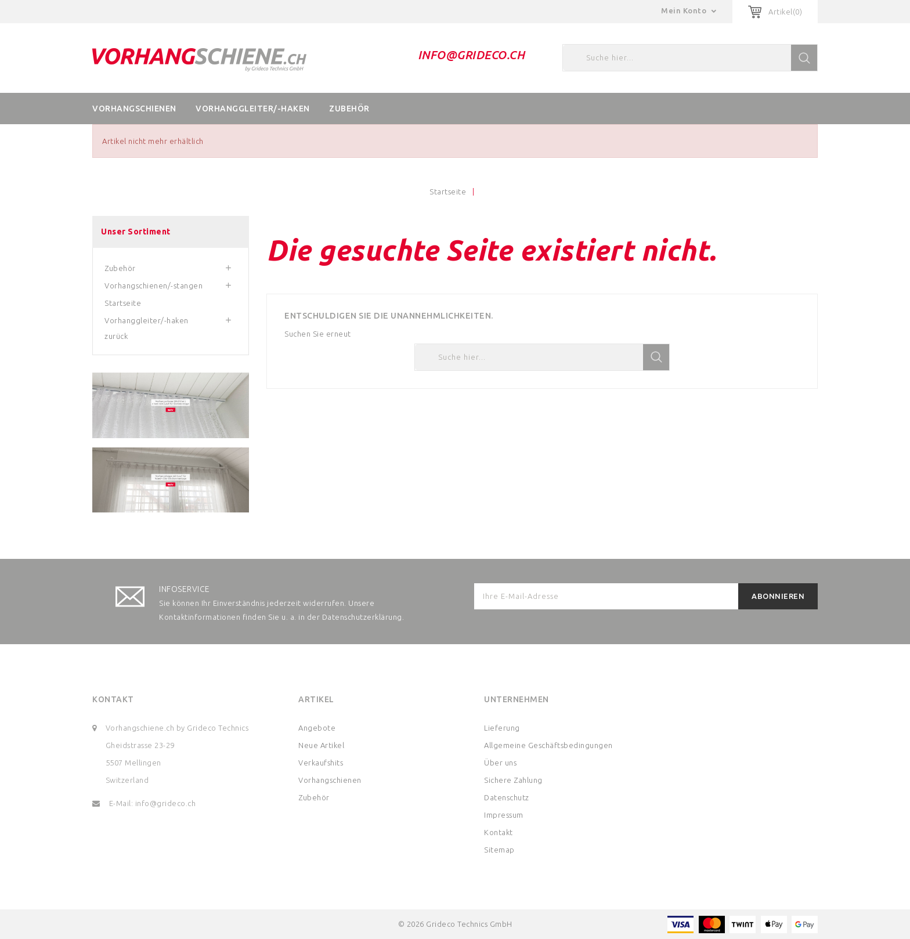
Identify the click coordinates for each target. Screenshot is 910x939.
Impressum (503, 815)
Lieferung (502, 728)
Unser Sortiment (136, 231)
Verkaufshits (320, 763)
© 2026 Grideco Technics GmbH (455, 924)
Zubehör (349, 108)
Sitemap (499, 850)
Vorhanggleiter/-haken (253, 108)
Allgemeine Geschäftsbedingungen (548, 745)
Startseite (122, 303)
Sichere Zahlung (513, 780)
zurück (116, 336)
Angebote (316, 728)
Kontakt (113, 699)
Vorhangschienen (134, 108)
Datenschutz (506, 797)
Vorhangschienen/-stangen (153, 285)
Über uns (500, 763)
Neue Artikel (321, 745)
